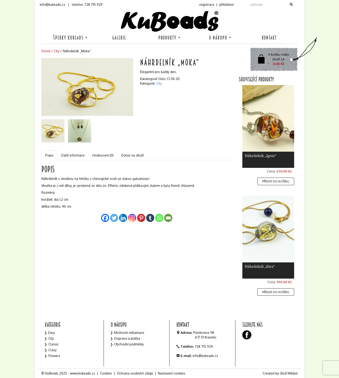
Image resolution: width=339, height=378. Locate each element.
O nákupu (220, 38)
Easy (51, 333)
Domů (45, 51)
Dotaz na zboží (132, 155)
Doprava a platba (127, 338)
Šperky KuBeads (70, 38)
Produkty (169, 38)
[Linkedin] (123, 218)
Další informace (73, 155)
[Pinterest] (141, 218)
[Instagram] (132, 218)
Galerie (119, 38)
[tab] (49, 155)
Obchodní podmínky (129, 344)
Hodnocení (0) (103, 155)
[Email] (168, 218)
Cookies (106, 373)
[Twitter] (114, 218)
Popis (49, 155)
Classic (53, 344)
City (56, 51)
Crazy (52, 350)
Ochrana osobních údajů (135, 373)
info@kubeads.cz (52, 4)
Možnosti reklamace (129, 333)
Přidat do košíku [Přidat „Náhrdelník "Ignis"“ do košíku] (275, 181)
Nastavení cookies (171, 373)
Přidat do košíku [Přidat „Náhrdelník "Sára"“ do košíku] (275, 292)
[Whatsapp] (159, 218)
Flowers (54, 356)
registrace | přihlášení (216, 4)
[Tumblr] (150, 218)
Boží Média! (289, 373)
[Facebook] (105, 218)
